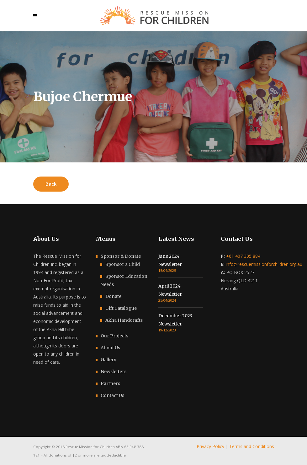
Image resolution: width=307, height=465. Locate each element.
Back (50, 184)
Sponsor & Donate (121, 256)
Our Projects (114, 336)
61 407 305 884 (243, 256)
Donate (113, 296)
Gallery (108, 359)
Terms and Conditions (251, 446)
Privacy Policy (210, 446)
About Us (110, 348)
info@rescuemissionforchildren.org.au (264, 264)
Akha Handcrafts (124, 320)
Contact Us (112, 395)
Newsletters (113, 371)
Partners (110, 383)
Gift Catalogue (121, 308)
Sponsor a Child (122, 264)
